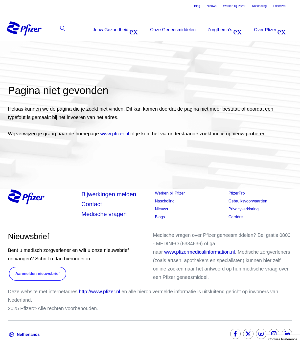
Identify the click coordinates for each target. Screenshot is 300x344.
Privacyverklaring (244, 209)
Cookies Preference (282, 339)
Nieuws (211, 6)
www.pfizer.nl (115, 133)
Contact (91, 204)
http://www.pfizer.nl (99, 291)
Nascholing (259, 6)
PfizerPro (279, 6)
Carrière (236, 217)
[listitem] (265, 29)
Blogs (160, 217)
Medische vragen (104, 214)
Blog (197, 6)
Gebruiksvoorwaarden (248, 201)
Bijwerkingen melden (108, 194)
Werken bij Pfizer (234, 6)
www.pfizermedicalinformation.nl (199, 252)
